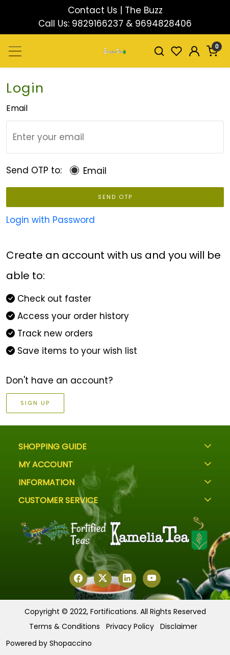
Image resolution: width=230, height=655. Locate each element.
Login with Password (50, 220)
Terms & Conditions (64, 626)
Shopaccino (70, 643)
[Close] (217, 12)
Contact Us (92, 10)
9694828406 (163, 23)
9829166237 (97, 23)
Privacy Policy (130, 626)
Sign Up (35, 403)
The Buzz (144, 10)
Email (95, 171)
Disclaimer (178, 626)
